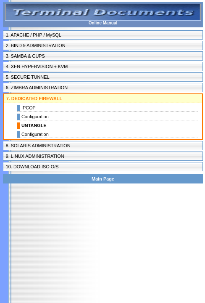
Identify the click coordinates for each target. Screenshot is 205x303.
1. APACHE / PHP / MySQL (33, 34)
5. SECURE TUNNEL (28, 77)
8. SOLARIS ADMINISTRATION (38, 145)
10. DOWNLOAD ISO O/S (32, 166)
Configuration (35, 116)
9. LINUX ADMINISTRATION (35, 156)
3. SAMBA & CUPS (25, 55)
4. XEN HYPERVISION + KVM (37, 66)
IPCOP (28, 107)
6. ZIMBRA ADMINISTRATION (37, 87)
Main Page (103, 178)
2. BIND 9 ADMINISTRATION (36, 45)
